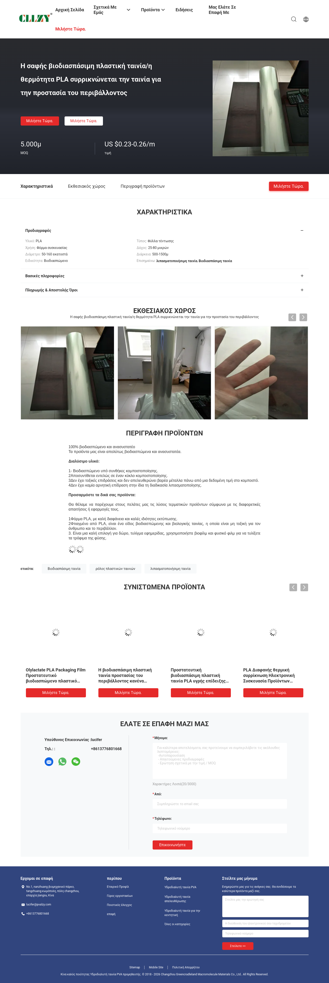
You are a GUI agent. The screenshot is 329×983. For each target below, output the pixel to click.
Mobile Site (156, 967)
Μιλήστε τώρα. (39, 121)
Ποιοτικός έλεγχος (119, 905)
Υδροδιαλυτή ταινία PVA (181, 887)
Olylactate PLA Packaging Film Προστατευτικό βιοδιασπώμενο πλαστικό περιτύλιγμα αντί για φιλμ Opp (56, 680)
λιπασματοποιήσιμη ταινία (170, 569)
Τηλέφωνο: (163, 818)
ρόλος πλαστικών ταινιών (115, 569)
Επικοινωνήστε (172, 845)
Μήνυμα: (161, 738)
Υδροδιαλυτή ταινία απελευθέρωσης (177, 899)
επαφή (111, 914)
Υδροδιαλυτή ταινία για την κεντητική (182, 913)
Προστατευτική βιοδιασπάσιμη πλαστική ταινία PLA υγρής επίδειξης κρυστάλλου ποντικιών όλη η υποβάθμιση (200, 680)
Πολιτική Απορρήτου (186, 967)
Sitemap (134, 967)
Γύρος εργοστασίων (120, 896)
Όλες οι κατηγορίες (177, 924)
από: (158, 794)
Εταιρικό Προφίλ (118, 886)
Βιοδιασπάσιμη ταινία (64, 569)
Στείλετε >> (238, 946)
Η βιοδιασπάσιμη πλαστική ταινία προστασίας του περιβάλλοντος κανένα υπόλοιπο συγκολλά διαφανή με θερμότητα (126, 680)
